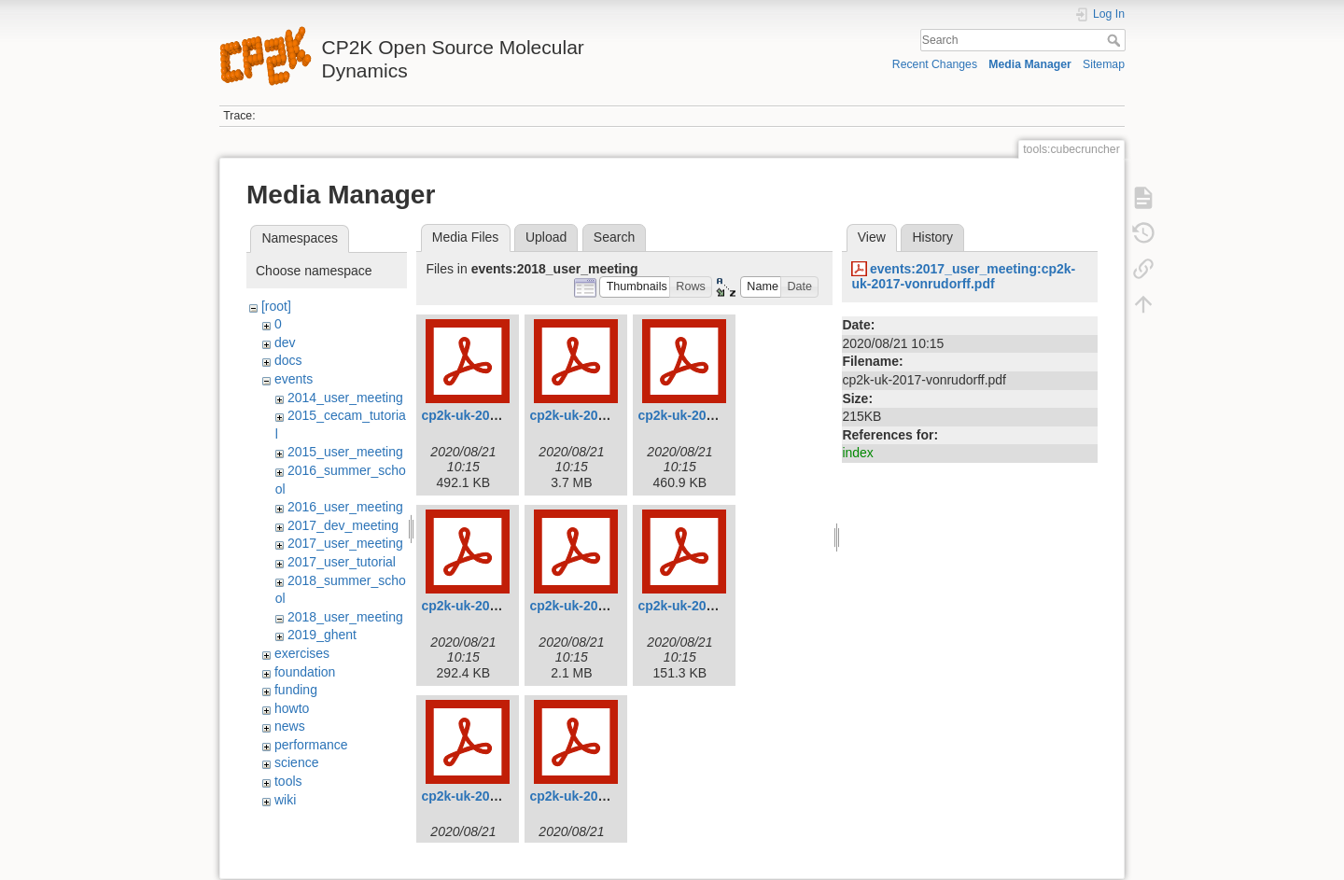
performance (311, 744)
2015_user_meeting (345, 451)
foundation (304, 671)
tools (288, 781)
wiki (285, 799)
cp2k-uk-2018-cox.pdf (487, 605)
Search (1116, 40)
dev (285, 342)
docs (288, 360)
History (932, 237)
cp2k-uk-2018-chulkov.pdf (717, 415)
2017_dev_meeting (343, 525)
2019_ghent (322, 634)
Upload (546, 237)
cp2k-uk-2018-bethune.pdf (610, 415)
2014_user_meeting (345, 397)
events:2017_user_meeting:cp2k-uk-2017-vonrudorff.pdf (963, 276)
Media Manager (1029, 64)
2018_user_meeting (345, 616)
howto (291, 708)
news (289, 726)
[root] (276, 306)
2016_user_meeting (345, 506)
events (293, 378)
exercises (301, 653)
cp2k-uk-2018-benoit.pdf (496, 415)
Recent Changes (934, 64)
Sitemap (1104, 64)
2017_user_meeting (345, 543)
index (857, 452)
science (296, 762)
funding (295, 689)
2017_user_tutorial (341, 561)
